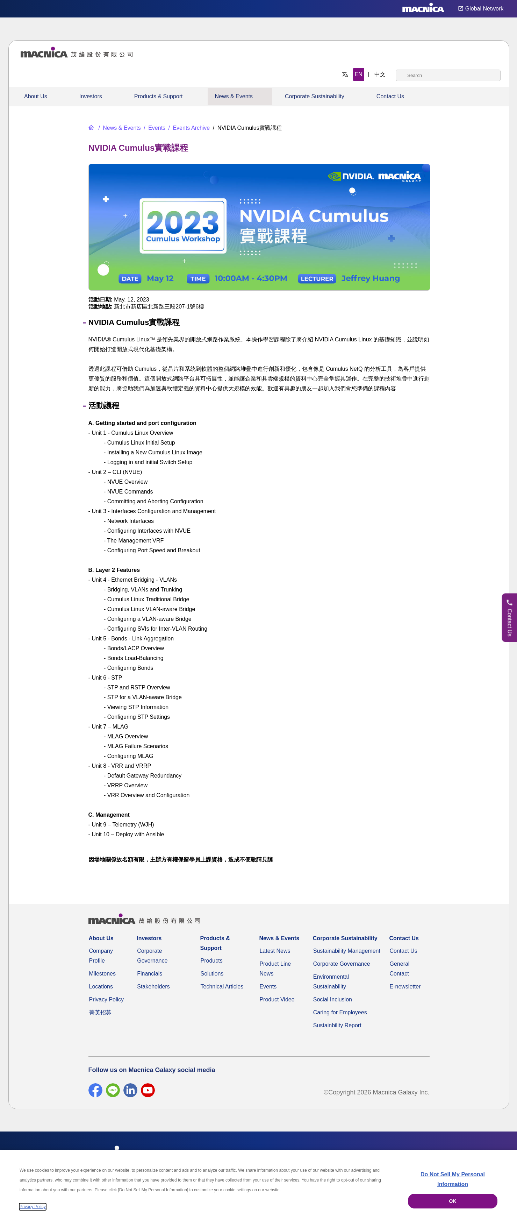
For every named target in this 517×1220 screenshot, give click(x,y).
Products (212, 961)
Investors (90, 96)
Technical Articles (222, 987)
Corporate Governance (341, 964)
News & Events (233, 96)
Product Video (276, 999)
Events (268, 987)
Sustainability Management (346, 951)
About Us (35, 96)
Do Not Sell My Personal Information (453, 1179)
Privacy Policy (106, 999)
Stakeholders (153, 987)
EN (358, 74)
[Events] (153, 128)
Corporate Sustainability (314, 96)
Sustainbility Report (337, 1025)
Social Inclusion (332, 999)
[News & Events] (119, 128)
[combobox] (448, 75)
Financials (149, 974)
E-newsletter (405, 987)
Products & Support (158, 96)
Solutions (212, 974)
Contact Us (390, 96)
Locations (101, 987)
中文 (380, 74)
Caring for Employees (340, 1012)
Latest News (274, 951)
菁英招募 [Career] (100, 1012)
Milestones (102, 974)
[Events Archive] (188, 128)
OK (453, 1201)
